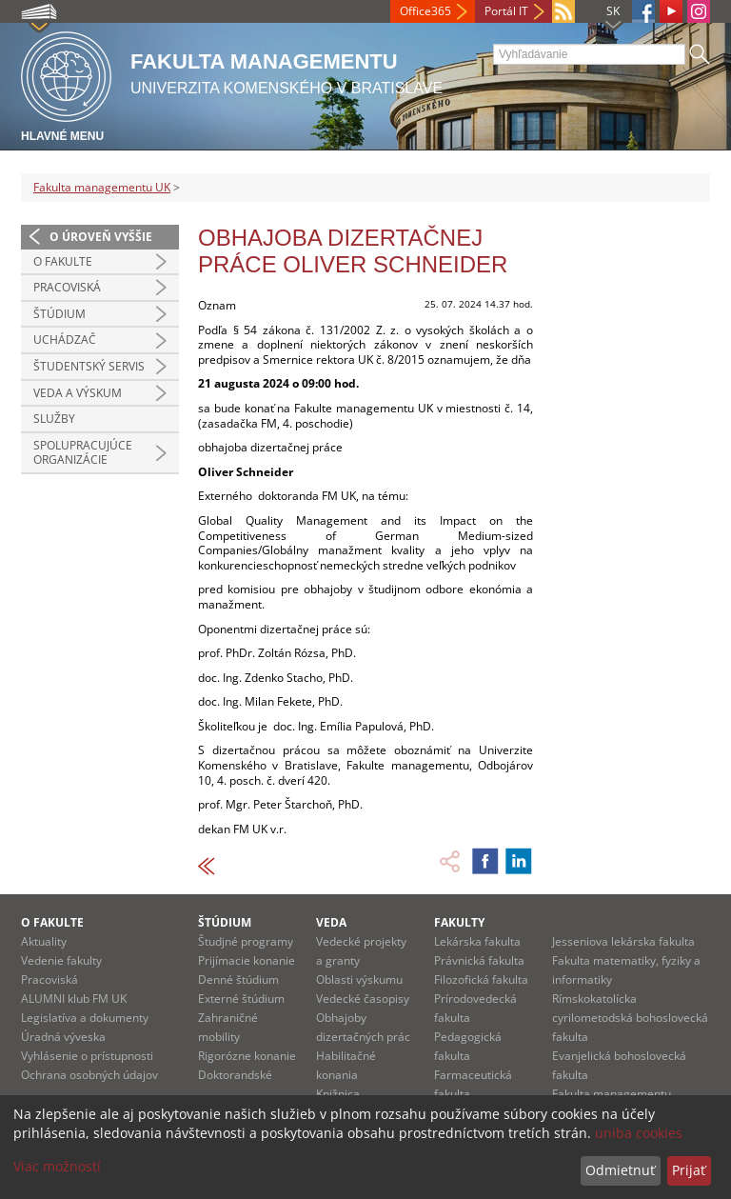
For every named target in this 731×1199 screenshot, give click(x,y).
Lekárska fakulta (477, 941)
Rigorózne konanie (247, 1056)
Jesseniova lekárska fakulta (623, 941)
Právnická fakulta (479, 960)
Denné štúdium (238, 979)
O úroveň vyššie (100, 237)
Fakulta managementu (611, 1094)
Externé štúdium (241, 998)
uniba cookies (638, 1133)
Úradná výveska (63, 1037)
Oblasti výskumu (359, 979)
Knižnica (338, 1094)
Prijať (688, 1170)
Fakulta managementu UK (101, 187)
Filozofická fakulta (481, 979)
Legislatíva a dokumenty (84, 1017)
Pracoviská (67, 287)
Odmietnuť (620, 1170)
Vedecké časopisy (362, 998)
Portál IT (506, 11)
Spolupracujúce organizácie (82, 453)
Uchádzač (64, 339)
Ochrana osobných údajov (89, 1075)
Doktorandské (235, 1075)
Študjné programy (245, 941)
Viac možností (57, 1166)
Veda (331, 922)
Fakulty (459, 922)
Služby (54, 418)
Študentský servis (89, 366)
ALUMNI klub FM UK (74, 998)
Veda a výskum (77, 393)
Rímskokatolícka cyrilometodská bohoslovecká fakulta (630, 1017)
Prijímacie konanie (246, 960)
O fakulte (62, 261)
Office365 (425, 11)
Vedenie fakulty (61, 960)
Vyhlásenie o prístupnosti (87, 1056)
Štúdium (59, 314)
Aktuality (44, 941)
